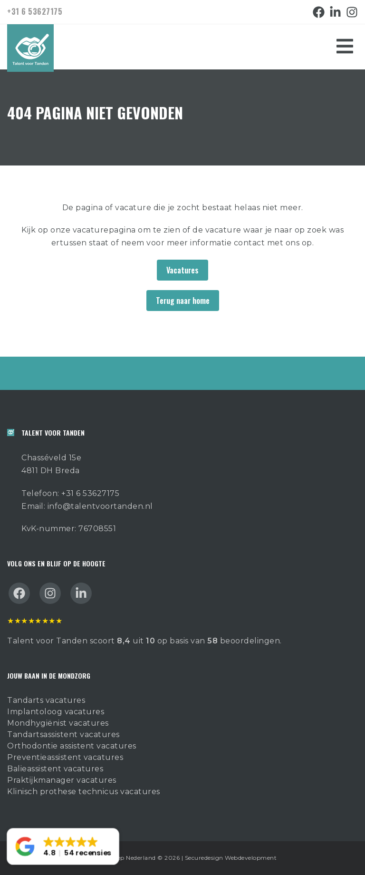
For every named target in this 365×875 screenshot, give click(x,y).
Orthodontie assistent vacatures (71, 745)
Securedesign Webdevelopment (231, 857)
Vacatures (182, 270)
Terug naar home (183, 300)
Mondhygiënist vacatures (58, 723)
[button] (63, 846)
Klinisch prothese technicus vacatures (83, 791)
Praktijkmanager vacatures (61, 780)
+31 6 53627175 (34, 11)
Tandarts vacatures (46, 700)
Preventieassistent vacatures (65, 757)
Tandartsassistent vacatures (63, 734)
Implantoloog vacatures (55, 711)
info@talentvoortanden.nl (100, 506)
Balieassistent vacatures (55, 768)
